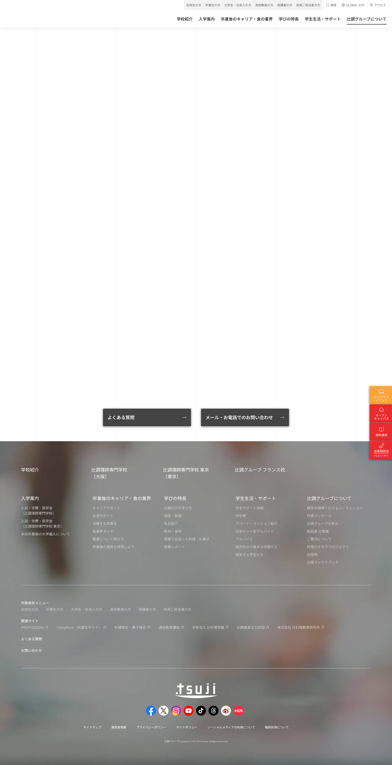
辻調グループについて (329, 498)
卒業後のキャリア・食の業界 (121, 498)
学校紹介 (30, 469)
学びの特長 (175, 498)
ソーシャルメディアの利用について (231, 727)
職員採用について (277, 727)
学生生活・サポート (256, 498)
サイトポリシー (186, 727)
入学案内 (30, 498)
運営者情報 (118, 727)
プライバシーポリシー (151, 727)
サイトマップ (92, 727)
